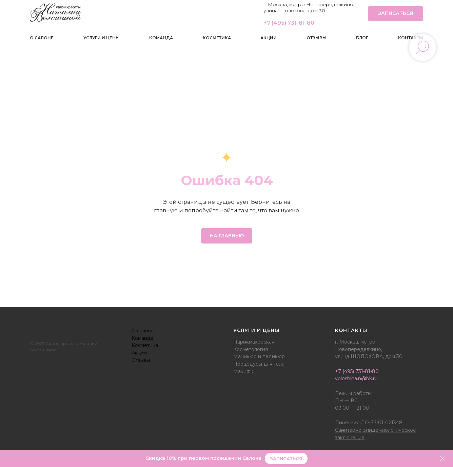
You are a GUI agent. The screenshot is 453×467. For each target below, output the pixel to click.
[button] (286, 459)
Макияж (243, 371)
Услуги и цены (101, 37)
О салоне (42, 37)
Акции (268, 37)
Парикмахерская (253, 342)
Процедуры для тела (258, 364)
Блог (362, 37)
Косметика (217, 37)
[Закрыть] (442, 459)
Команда (161, 37)
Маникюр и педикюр (259, 356)
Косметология (250, 349)
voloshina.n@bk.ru (356, 378)
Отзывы (317, 37)
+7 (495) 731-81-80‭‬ (288, 23)
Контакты (410, 37)
